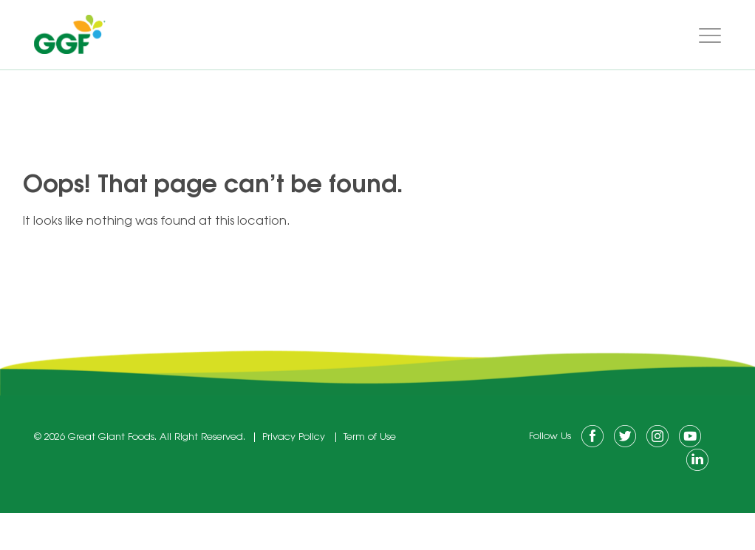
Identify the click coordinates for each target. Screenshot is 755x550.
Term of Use (370, 437)
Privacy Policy (293, 437)
